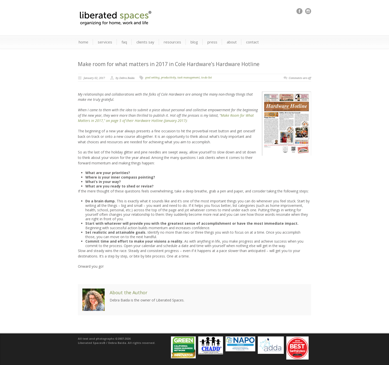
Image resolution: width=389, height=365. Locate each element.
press (212, 41)
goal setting (152, 77)
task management (188, 77)
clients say (145, 41)
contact (252, 41)
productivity (168, 77)
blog (194, 41)
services (105, 41)
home (83, 41)
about (232, 41)
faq (124, 41)
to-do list (206, 77)
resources (172, 41)
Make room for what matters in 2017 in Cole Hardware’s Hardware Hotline (168, 64)
